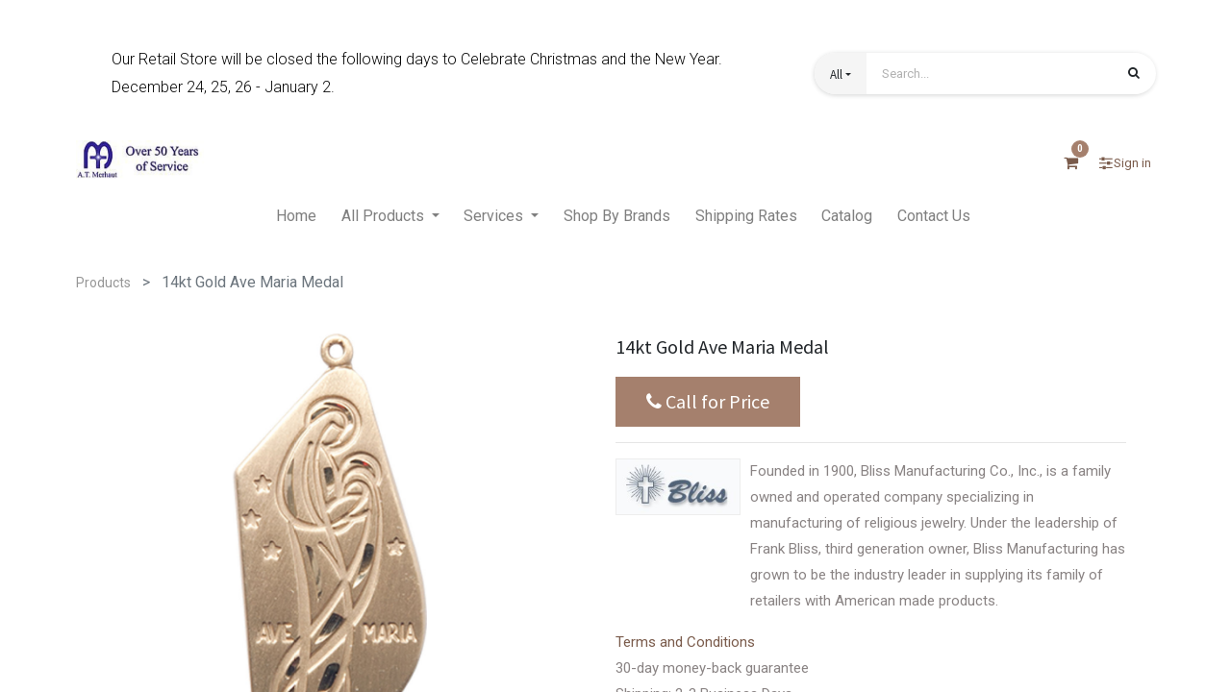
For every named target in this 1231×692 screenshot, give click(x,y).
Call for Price (707, 401)
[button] (841, 73)
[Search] (1134, 75)
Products (103, 282)
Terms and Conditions (685, 642)
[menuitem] (296, 217)
